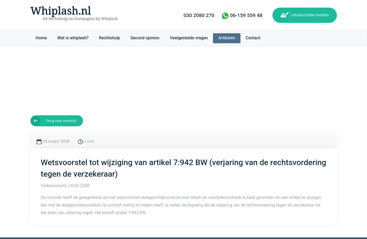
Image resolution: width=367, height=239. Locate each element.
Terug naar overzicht (61, 120)
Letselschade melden (309, 15)
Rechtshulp (109, 38)
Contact (253, 38)
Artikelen (226, 38)
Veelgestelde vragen (189, 38)
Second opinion (145, 38)
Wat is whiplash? (73, 38)
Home (41, 38)
